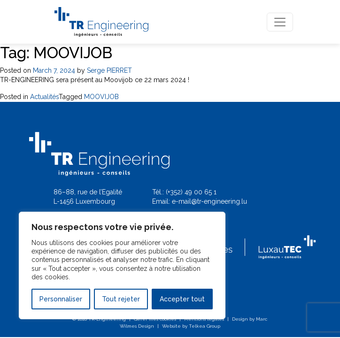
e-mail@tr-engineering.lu (209, 201)
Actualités (44, 96)
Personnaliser (60, 299)
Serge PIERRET (109, 70)
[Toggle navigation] (280, 22)
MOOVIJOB (101, 96)
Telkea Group (204, 326)
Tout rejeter (121, 299)
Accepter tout (182, 299)
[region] (122, 265)
